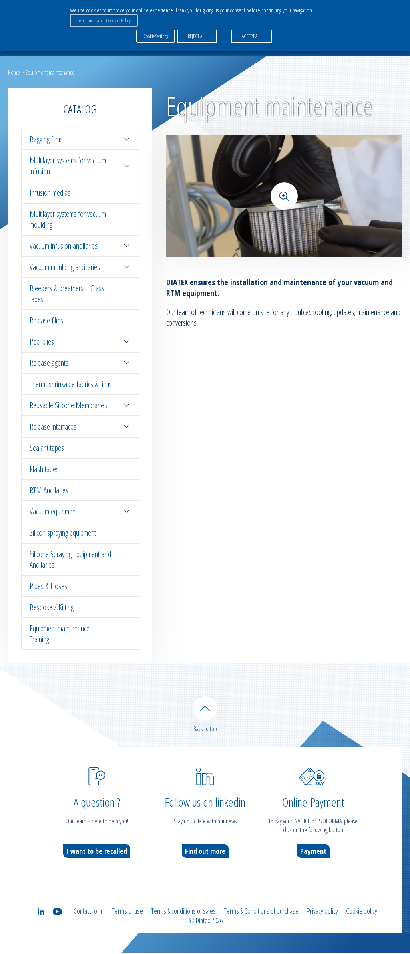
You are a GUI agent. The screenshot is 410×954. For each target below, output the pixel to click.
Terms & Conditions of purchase (261, 911)
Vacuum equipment (80, 511)
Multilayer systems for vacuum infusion (80, 166)
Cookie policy (361, 911)
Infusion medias (50, 192)
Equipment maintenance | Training (62, 634)
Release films (46, 320)
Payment (313, 852)
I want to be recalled (96, 852)
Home (14, 72)
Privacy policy (322, 911)
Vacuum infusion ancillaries (80, 245)
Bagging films (80, 139)
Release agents (80, 362)
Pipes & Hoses (48, 586)
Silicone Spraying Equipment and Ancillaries (70, 559)
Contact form (89, 911)
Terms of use (127, 911)
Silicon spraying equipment (63, 532)
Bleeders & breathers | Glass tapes (67, 294)
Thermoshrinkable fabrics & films (71, 384)
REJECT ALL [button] (197, 35)
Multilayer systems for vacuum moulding (68, 219)
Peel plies (80, 341)
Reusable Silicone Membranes (80, 405)
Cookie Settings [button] (155, 35)
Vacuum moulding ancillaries (80, 267)
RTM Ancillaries (49, 490)
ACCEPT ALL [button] (251, 35)
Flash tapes (44, 469)
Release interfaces (80, 426)
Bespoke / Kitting (52, 607)
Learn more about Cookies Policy (104, 20)
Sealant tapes (47, 447)
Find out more (205, 852)
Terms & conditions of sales (183, 911)
